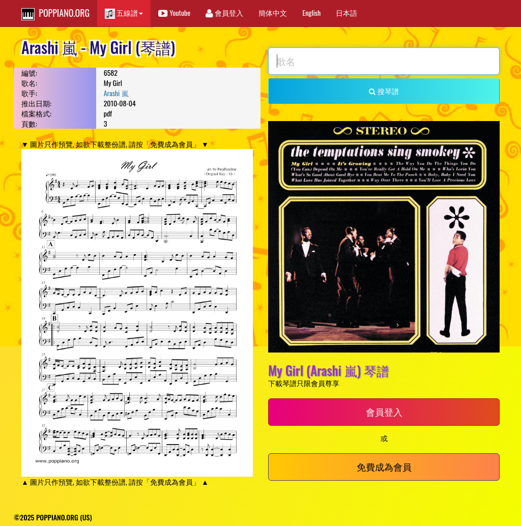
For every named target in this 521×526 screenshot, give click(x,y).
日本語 (346, 12)
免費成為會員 (384, 466)
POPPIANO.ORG (55, 13)
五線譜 (124, 13)
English (311, 12)
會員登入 (224, 12)
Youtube (174, 12)
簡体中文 (272, 12)
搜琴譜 (383, 90)
